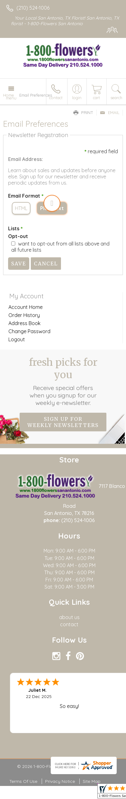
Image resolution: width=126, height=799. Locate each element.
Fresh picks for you (63, 381)
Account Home (25, 307)
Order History (24, 315)
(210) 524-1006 (32, 8)
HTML (21, 208)
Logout (16, 339)
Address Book (24, 323)
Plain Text (52, 208)
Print (83, 112)
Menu (11, 97)
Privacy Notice (60, 781)
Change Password (29, 331)
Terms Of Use (23, 781)
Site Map (91, 781)
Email (109, 112)
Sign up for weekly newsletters (63, 422)
